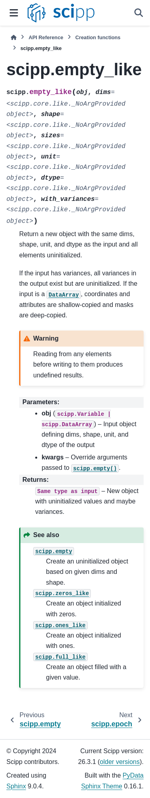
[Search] (139, 13)
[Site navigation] (13, 13)
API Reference (45, 37)
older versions (120, 761)
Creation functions (97, 37)
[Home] (13, 37)
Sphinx (16, 786)
